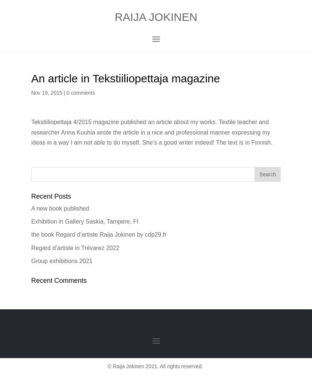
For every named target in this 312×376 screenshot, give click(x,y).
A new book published (60, 208)
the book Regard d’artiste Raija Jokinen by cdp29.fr (99, 234)
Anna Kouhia (78, 132)
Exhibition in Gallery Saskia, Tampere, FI (85, 221)
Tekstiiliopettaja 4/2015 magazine (75, 122)
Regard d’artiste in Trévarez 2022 (75, 248)
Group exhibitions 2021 (62, 261)
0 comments (80, 93)
